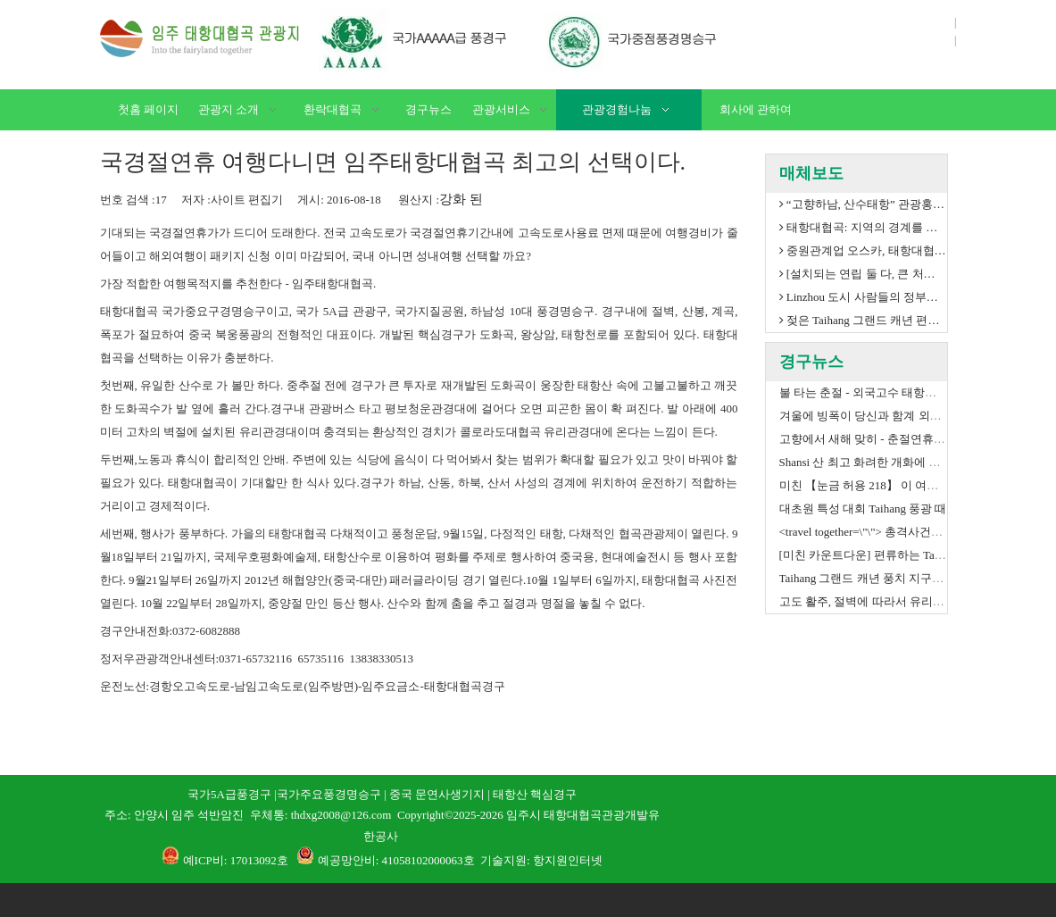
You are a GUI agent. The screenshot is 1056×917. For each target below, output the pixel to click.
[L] (200, 38)
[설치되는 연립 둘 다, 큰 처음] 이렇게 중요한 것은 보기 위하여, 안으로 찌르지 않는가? (863, 274)
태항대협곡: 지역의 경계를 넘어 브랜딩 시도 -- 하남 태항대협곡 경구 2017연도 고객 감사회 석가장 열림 (863, 227)
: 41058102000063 (419, 860)
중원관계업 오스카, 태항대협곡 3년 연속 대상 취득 (863, 251)
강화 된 (461, 199)
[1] (820, 795)
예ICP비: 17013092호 (235, 860)
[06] (519, 40)
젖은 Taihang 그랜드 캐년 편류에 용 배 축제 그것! (863, 320)
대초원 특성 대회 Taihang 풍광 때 (863, 508)
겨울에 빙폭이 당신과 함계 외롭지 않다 (879, 415)
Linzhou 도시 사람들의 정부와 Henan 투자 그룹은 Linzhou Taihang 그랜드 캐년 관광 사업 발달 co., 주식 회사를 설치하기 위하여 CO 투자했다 (863, 297)
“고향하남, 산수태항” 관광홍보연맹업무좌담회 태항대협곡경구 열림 (863, 204)
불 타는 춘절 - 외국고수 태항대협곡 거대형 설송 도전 (914, 392)
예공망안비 (347, 860)
